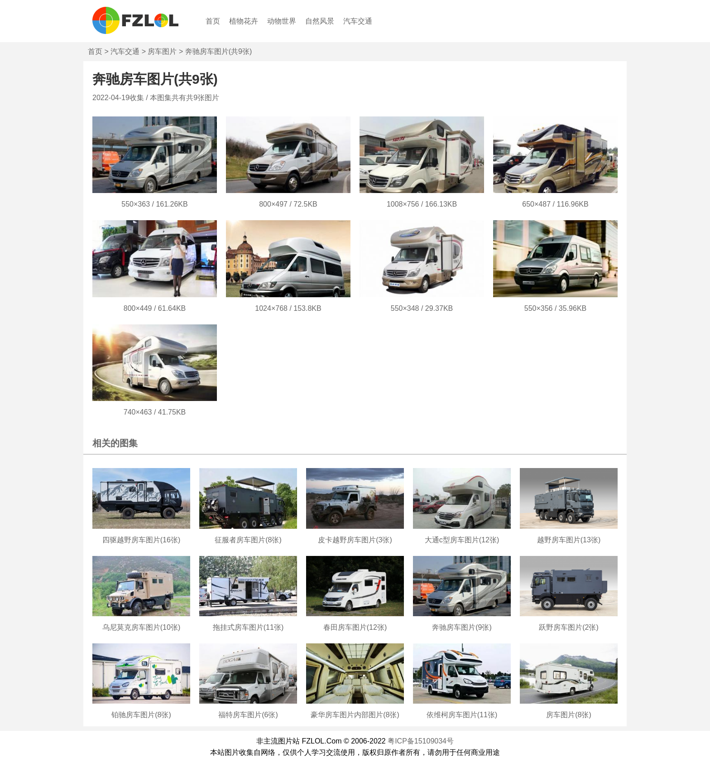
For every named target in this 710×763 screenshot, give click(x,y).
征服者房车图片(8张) (248, 540)
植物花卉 (243, 21)
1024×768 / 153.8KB (288, 308)
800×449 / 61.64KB (155, 308)
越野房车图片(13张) (568, 540)
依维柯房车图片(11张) (462, 715)
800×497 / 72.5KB (288, 204)
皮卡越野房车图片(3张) (355, 540)
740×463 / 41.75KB (155, 412)
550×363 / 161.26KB (154, 204)
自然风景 (319, 21)
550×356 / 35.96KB (555, 308)
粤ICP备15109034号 (421, 741)
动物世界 (281, 21)
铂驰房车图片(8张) (141, 715)
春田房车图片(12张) (355, 627)
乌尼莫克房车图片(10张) (141, 627)
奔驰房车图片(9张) (462, 627)
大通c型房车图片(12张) (462, 540)
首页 (213, 21)
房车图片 (162, 51)
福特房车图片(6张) (248, 715)
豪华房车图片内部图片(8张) (355, 715)
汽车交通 (357, 21)
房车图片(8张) (568, 715)
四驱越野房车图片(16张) (141, 540)
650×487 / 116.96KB (555, 204)
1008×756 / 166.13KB (422, 204)
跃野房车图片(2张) (569, 627)
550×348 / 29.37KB (422, 308)
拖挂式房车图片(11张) (248, 627)
